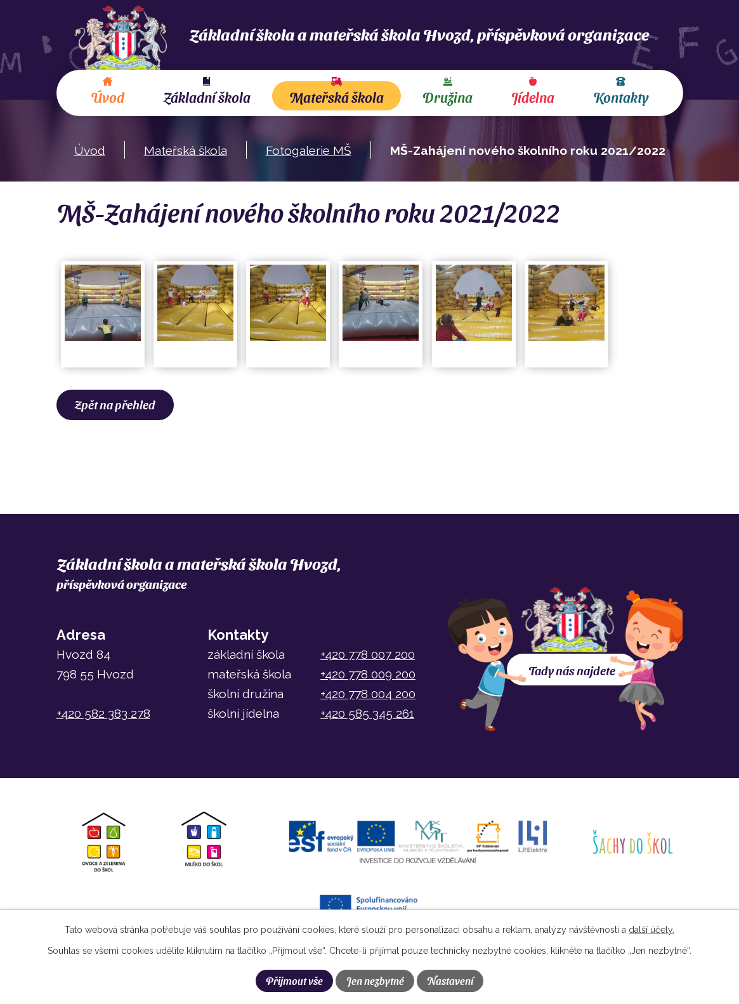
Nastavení (450, 980)
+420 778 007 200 (367, 654)
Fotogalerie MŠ (308, 150)
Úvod (107, 97)
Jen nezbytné (375, 980)
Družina (447, 97)
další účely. (651, 930)
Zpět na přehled (114, 404)
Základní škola (207, 97)
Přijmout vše (294, 980)
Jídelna (532, 97)
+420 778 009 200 (367, 674)
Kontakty (620, 97)
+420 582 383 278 (103, 713)
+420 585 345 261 (367, 713)
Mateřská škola (336, 97)
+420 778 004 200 (367, 694)
